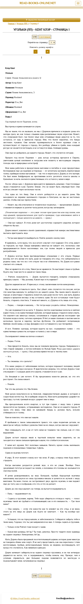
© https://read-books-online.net (25, 598)
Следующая (44, 37)
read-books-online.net (38, 3)
